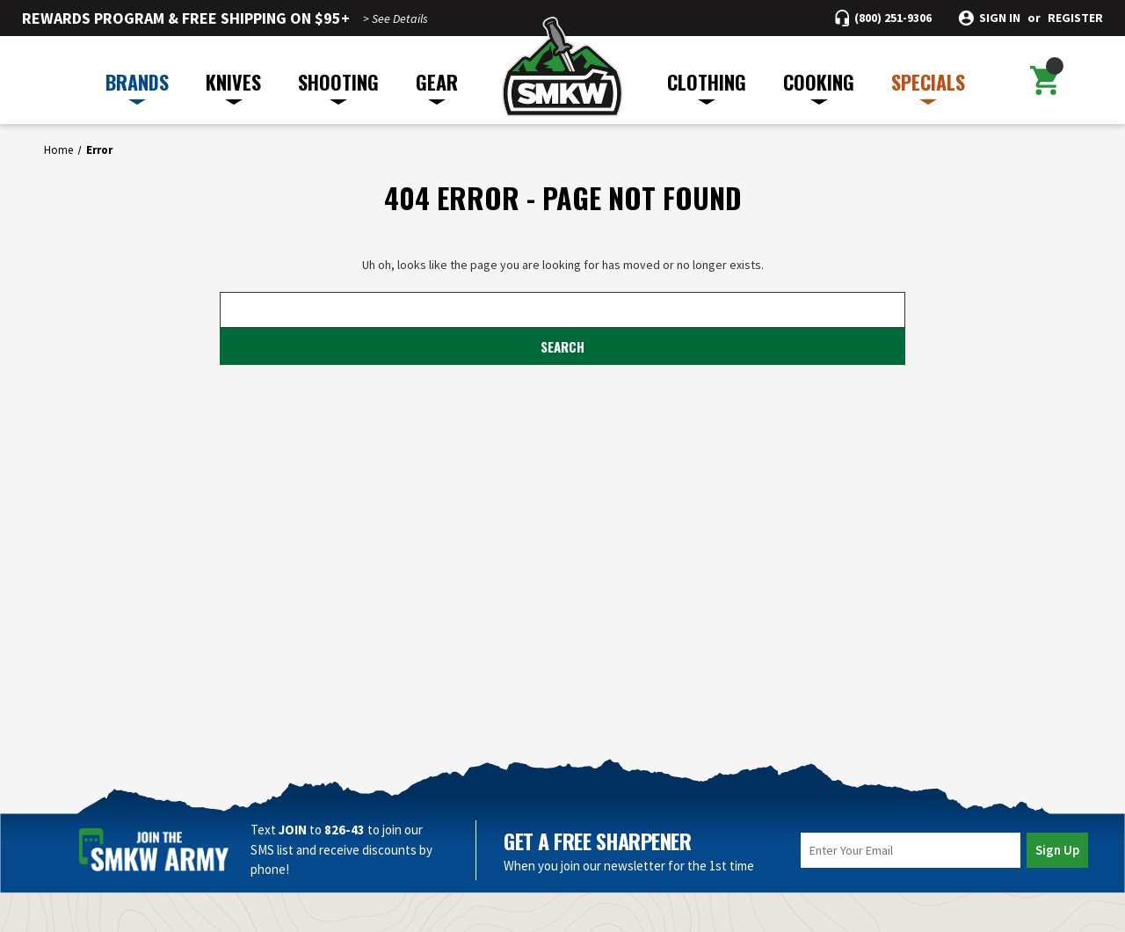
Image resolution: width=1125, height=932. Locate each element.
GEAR (437, 86)
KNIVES (233, 86)
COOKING (818, 86)
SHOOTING (338, 86)
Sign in (999, 18)
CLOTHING (706, 86)
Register (1075, 18)
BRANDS (137, 86)
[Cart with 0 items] (1044, 80)
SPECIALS (928, 86)
